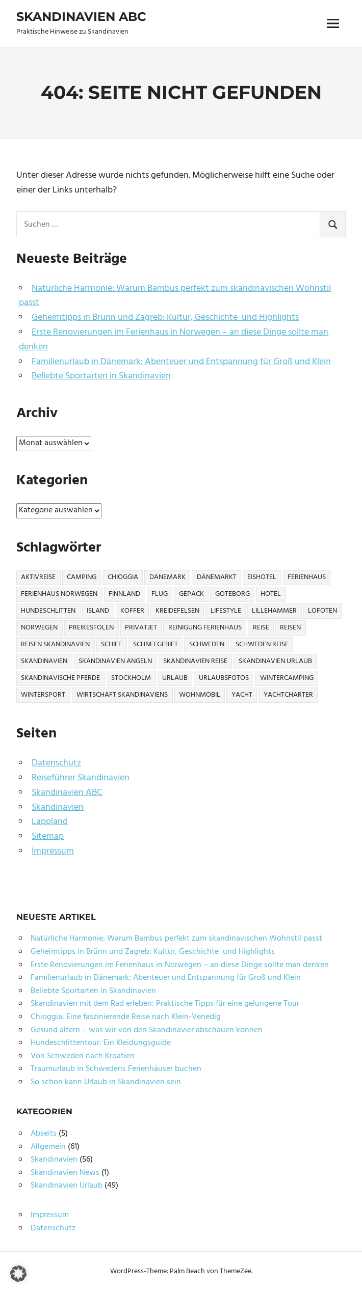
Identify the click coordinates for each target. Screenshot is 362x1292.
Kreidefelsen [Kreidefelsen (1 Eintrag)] (177, 611)
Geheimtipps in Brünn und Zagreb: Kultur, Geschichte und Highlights (165, 317)
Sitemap (48, 836)
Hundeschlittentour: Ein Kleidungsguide (101, 1043)
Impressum (53, 851)
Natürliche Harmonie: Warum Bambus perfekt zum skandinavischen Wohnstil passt (175, 296)
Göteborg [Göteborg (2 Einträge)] (232, 594)
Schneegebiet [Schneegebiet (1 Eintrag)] (155, 644)
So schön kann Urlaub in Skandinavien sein (106, 1082)
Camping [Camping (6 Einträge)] (81, 577)
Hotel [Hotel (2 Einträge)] (271, 594)
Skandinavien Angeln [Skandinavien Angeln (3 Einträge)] (115, 661)
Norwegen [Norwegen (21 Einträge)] (39, 628)
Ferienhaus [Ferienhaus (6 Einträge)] (307, 577)
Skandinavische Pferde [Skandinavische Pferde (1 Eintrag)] (60, 678)
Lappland (50, 821)
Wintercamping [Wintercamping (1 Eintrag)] (287, 678)
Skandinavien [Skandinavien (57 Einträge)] (44, 661)
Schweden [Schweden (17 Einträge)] (206, 644)
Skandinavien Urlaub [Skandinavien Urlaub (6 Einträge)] (275, 661)
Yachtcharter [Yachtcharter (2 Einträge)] (288, 695)
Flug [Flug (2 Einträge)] (159, 594)
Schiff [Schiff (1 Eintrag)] (111, 644)
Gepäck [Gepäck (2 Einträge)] (191, 594)
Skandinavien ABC (81, 16)
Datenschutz (56, 763)
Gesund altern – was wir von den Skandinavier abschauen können (147, 1030)
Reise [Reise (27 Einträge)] (261, 628)
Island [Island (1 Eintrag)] (98, 611)
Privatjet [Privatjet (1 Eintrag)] (141, 628)
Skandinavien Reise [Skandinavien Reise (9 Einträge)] (195, 661)
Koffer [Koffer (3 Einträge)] (132, 611)
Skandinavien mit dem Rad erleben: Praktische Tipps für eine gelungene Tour (165, 1003)
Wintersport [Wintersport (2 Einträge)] (43, 695)
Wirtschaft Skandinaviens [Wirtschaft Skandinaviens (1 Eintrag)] (122, 695)
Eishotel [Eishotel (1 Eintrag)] (261, 577)
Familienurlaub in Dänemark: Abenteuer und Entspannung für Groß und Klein (181, 361)
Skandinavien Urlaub (66, 1185)
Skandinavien (58, 807)
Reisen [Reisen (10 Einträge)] (290, 628)
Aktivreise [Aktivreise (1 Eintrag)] (38, 577)
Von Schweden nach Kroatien (83, 1056)
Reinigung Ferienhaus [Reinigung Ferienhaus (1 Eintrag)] (205, 628)
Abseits (44, 1133)
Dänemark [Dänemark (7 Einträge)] (167, 577)
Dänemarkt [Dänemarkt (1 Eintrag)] (217, 577)
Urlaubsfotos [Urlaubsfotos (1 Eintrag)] (224, 678)
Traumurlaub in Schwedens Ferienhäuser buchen (116, 1069)
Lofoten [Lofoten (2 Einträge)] (322, 611)
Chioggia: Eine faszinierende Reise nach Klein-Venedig (126, 1017)
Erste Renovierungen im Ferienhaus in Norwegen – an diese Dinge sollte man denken (173, 339)
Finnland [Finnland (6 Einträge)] (124, 594)
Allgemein (48, 1146)
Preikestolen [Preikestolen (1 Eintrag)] (91, 628)
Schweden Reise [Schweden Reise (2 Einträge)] (262, 644)
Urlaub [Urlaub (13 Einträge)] (175, 678)
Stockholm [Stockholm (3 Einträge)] (131, 678)
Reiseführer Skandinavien (81, 778)
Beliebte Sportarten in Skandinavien (101, 376)
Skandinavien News (65, 1172)
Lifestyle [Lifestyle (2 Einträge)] (226, 611)
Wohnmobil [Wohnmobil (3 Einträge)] (199, 695)
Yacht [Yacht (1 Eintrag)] (241, 695)
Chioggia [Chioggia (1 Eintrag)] (123, 577)
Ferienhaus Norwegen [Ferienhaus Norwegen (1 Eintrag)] (59, 594)
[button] (18, 1273)
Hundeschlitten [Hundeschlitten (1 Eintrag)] (48, 611)
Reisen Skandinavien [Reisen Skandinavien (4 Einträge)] (55, 644)
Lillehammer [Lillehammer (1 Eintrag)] (274, 611)
